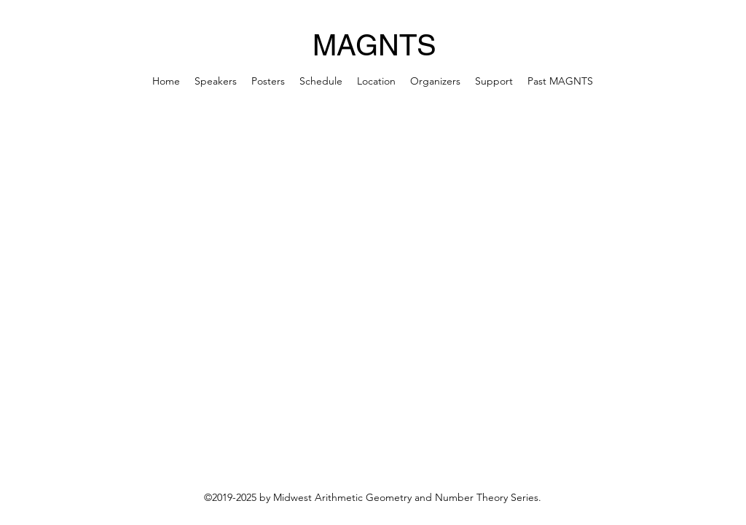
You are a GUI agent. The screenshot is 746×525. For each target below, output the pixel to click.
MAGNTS (374, 45)
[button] (560, 81)
